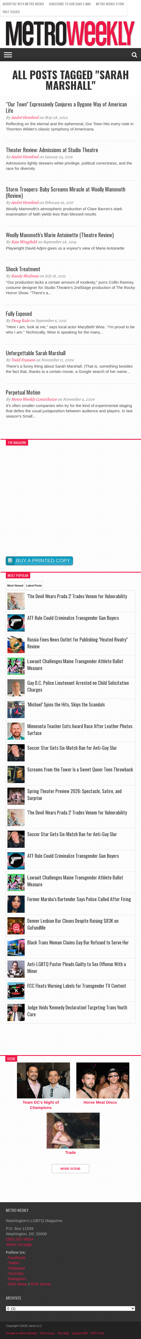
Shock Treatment (23, 269)
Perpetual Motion (23, 392)
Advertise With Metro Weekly (23, 4)
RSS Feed (97, 1333)
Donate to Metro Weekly (21, 1333)
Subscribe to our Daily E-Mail (70, 4)
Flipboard (16, 1268)
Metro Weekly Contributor (34, 399)
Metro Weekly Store (110, 4)
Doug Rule (20, 321)
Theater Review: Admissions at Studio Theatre (52, 150)
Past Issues (11, 12)
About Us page (19, 1244)
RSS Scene (40, 1284)
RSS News (18, 1284)
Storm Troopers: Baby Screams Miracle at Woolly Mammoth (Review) (65, 192)
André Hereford (24, 117)
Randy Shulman (25, 276)
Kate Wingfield (24, 242)
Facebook (17, 1257)
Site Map (63, 1333)
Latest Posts (34, 585)
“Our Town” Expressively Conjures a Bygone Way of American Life (66, 107)
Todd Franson (23, 360)
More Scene (70, 1168)
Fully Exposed (19, 313)
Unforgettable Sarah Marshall (35, 353)
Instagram (17, 1278)
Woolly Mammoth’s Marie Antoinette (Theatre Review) (60, 235)
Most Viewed (15, 585)
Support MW (80, 1333)
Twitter (14, 1263)
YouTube (16, 1273)
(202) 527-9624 (19, 1239)
